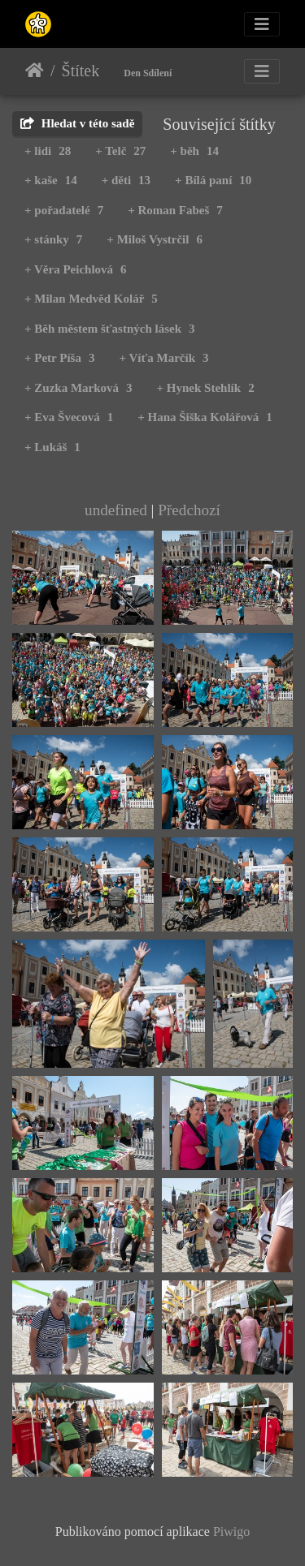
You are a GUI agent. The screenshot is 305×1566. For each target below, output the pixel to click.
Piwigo (231, 1531)
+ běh (194, 150)
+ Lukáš (52, 447)
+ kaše (50, 180)
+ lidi (47, 150)
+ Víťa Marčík (163, 357)
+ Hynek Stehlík (206, 387)
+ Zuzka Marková (78, 387)
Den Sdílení (148, 73)
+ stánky (53, 239)
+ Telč (120, 150)
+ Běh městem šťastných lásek (109, 328)
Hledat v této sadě (77, 123)
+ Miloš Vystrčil (155, 239)
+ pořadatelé (63, 210)
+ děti (126, 180)
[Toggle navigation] (262, 24)
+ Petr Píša (59, 357)
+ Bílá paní (213, 180)
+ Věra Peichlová (75, 269)
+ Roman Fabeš (175, 210)
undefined (116, 509)
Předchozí (189, 509)
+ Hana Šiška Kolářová (204, 417)
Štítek (81, 71)
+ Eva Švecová (68, 417)
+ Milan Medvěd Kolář (91, 298)
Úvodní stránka (34, 70)
